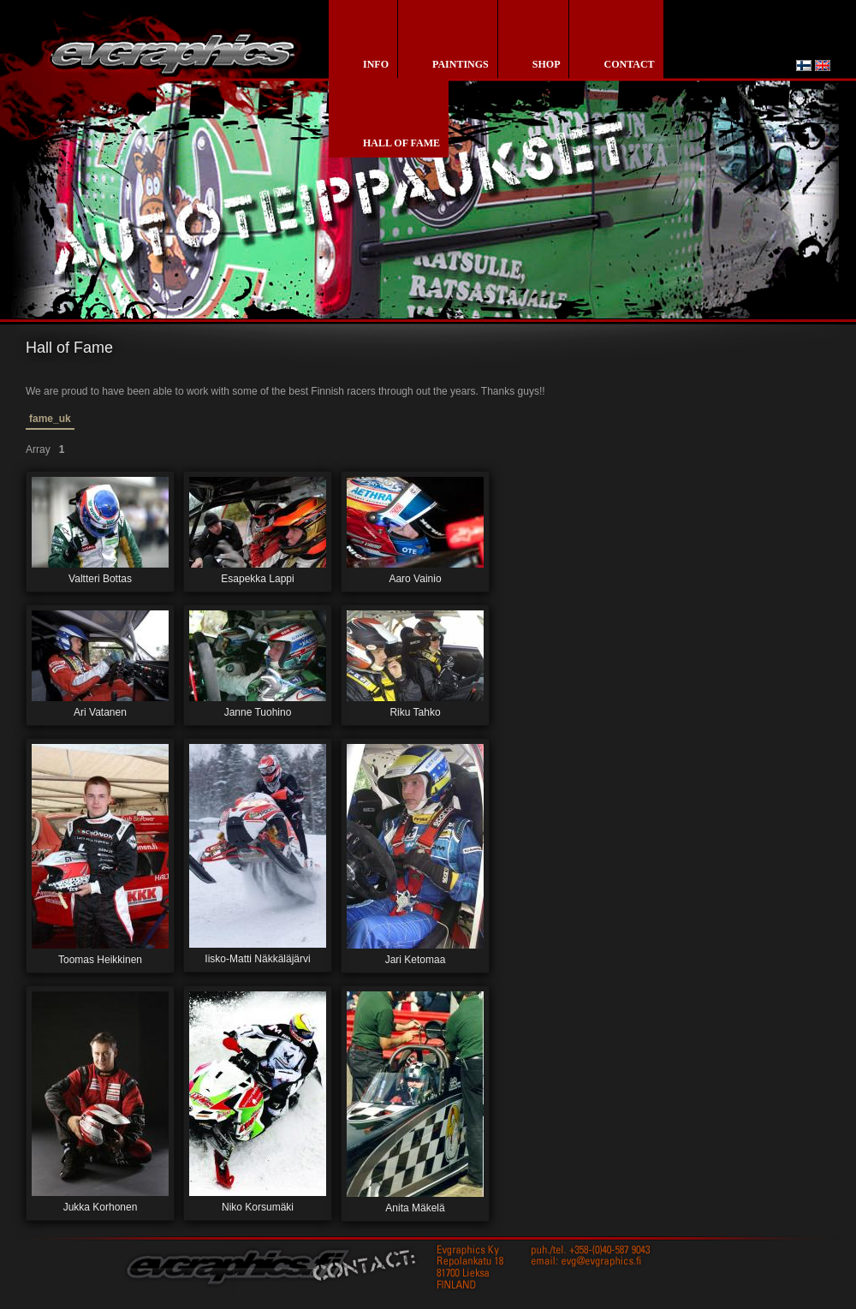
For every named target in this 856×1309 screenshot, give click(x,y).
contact (628, 64)
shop (546, 64)
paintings (460, 64)
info (376, 64)
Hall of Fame (401, 143)
